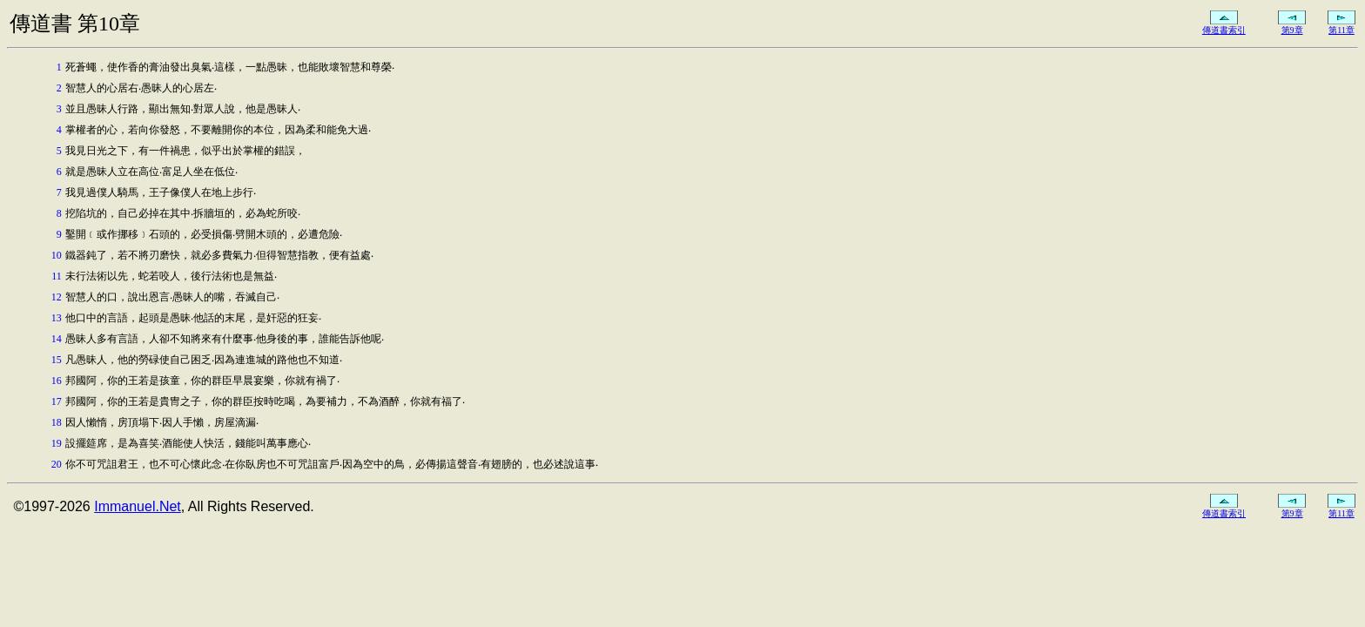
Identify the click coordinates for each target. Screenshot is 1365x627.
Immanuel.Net (137, 506)
